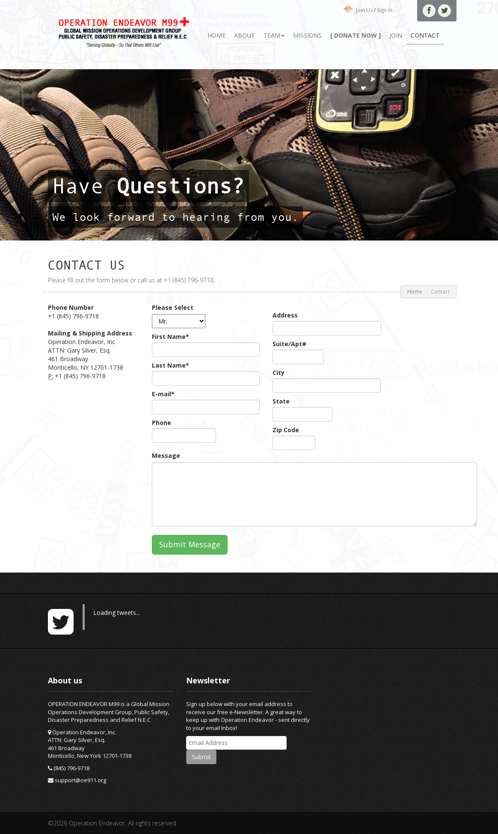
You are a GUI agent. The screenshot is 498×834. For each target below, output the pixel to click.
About (244, 35)
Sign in (384, 10)
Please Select (172, 307)
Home (216, 35)
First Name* (170, 336)
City (279, 372)
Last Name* (170, 365)
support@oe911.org (80, 780)
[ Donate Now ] (355, 35)
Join (395, 35)
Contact (425, 35)
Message (166, 455)
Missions (307, 35)
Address (285, 315)
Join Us (364, 10)
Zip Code (286, 430)
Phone (161, 422)
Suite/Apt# (289, 344)
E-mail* (163, 394)
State (281, 401)
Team (274, 35)
